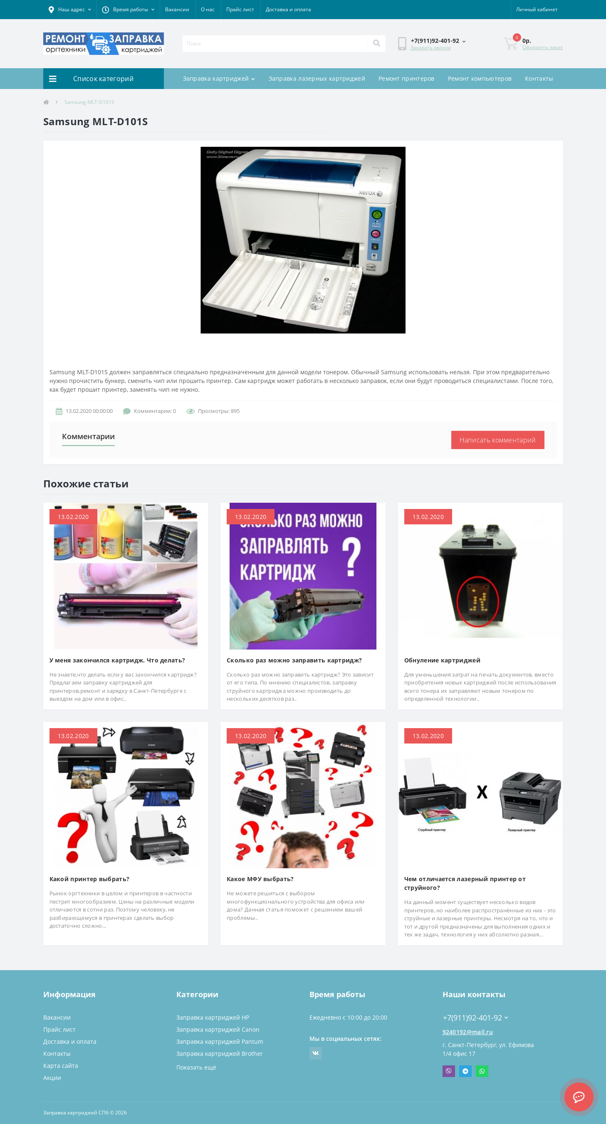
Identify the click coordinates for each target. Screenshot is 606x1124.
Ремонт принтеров (406, 78)
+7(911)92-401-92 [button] (475, 1018)
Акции (52, 1078)
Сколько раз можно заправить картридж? (294, 660)
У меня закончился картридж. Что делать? (117, 660)
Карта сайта (60, 1066)
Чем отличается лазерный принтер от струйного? (465, 883)
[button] (69, 9)
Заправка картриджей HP (212, 1017)
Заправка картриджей (219, 78)
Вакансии (177, 9)
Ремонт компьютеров (480, 78)
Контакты (539, 78)
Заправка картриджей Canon (218, 1029)
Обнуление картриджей (442, 660)
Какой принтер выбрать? (89, 879)
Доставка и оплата (288, 9)
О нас (208, 9)
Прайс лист (240, 9)
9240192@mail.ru (468, 1032)
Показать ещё (196, 1067)
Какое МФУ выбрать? (260, 879)
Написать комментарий (498, 440)
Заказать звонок (431, 47)
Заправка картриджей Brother (219, 1053)
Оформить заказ (542, 47)
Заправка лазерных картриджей (317, 78)
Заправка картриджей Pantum (219, 1041)
